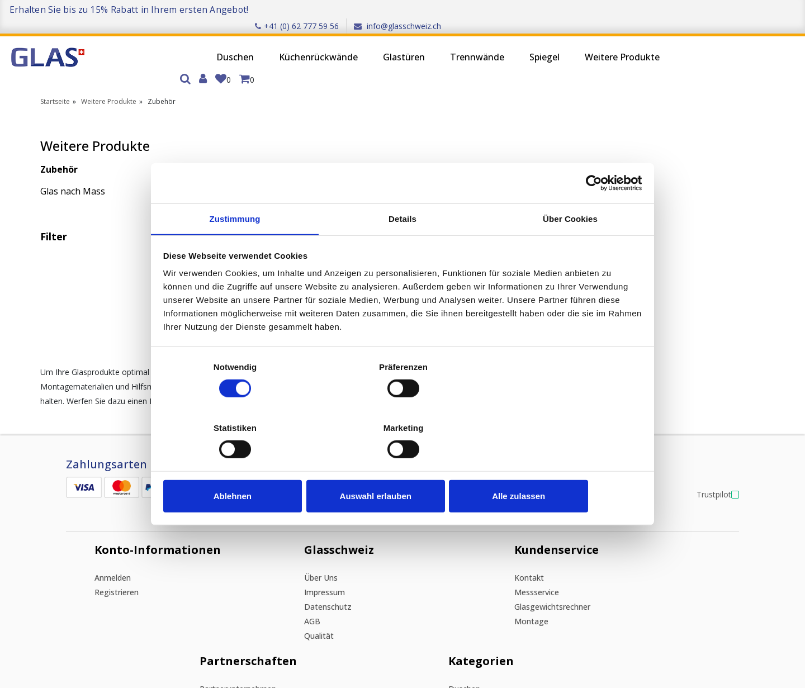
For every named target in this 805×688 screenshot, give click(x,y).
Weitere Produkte (546, 42)
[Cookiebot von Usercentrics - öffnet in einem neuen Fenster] (593, 213)
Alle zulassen (563, 466)
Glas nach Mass (72, 162)
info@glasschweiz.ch (754, 9)
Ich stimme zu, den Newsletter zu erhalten (167, 619)
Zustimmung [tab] (235, 250)
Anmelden (92, 416)
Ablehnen (241, 466)
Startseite (55, 73)
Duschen (159, 42)
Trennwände (402, 42)
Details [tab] (402, 250)
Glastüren (328, 42)
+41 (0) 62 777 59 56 (654, 9)
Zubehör (59, 141)
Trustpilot (706, 319)
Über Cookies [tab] (570, 250)
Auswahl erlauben (402, 466)
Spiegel (469, 42)
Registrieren (96, 430)
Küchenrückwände (242, 42)
